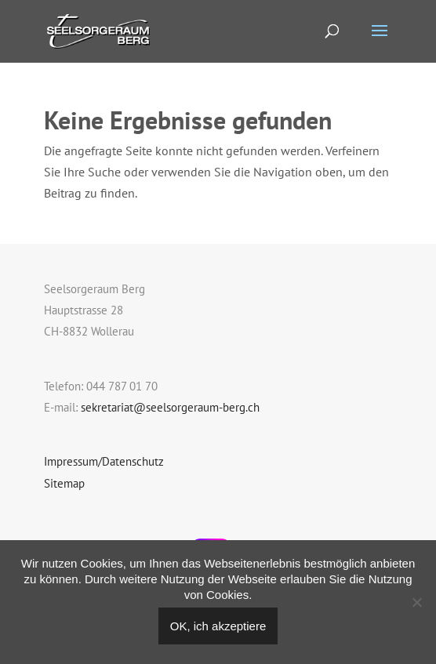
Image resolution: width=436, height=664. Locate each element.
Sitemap (64, 483)
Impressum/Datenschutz (104, 461)
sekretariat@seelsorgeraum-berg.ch (170, 407)
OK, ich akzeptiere (218, 626)
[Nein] (416, 602)
